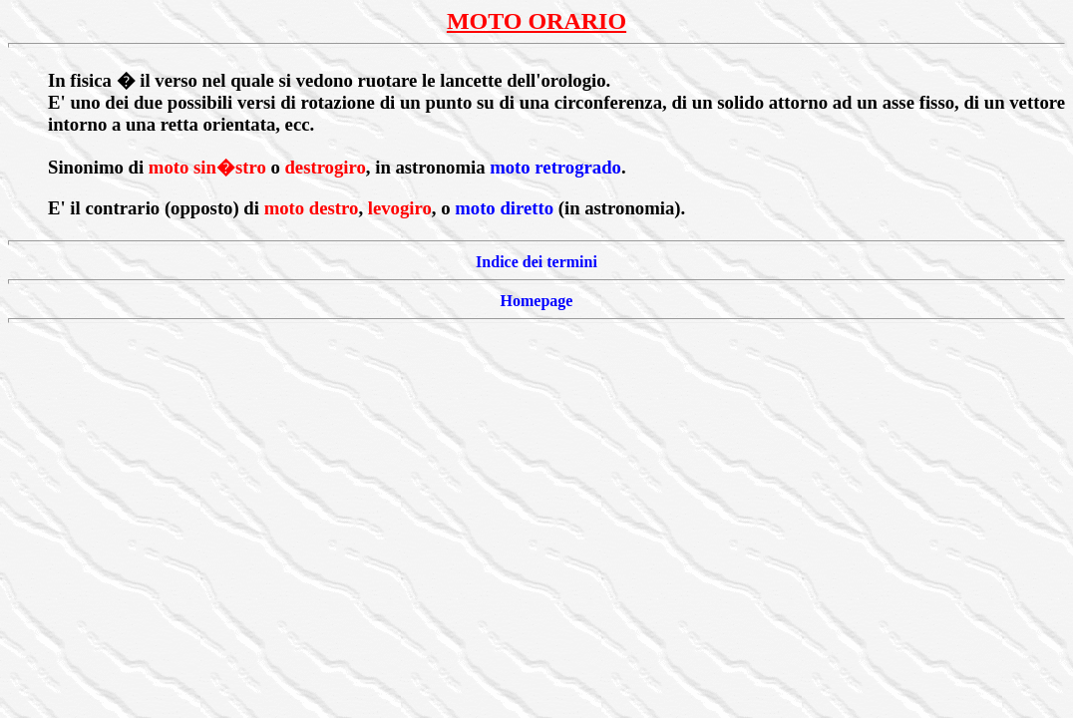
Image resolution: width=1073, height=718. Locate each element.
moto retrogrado (555, 167)
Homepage (537, 300)
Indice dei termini (536, 261)
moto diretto (504, 207)
